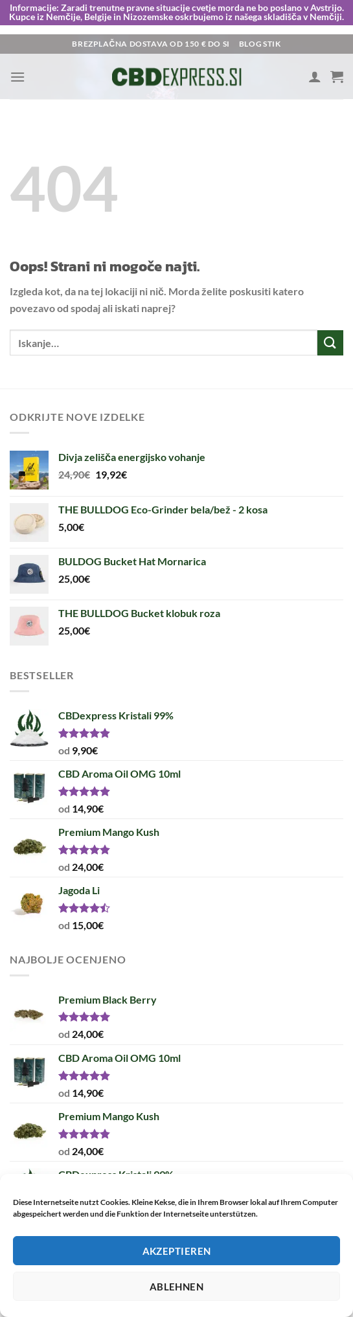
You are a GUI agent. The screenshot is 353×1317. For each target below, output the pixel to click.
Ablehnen (177, 1286)
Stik (271, 44)
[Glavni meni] (17, 76)
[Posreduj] (330, 342)
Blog (250, 44)
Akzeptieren (176, 1251)
